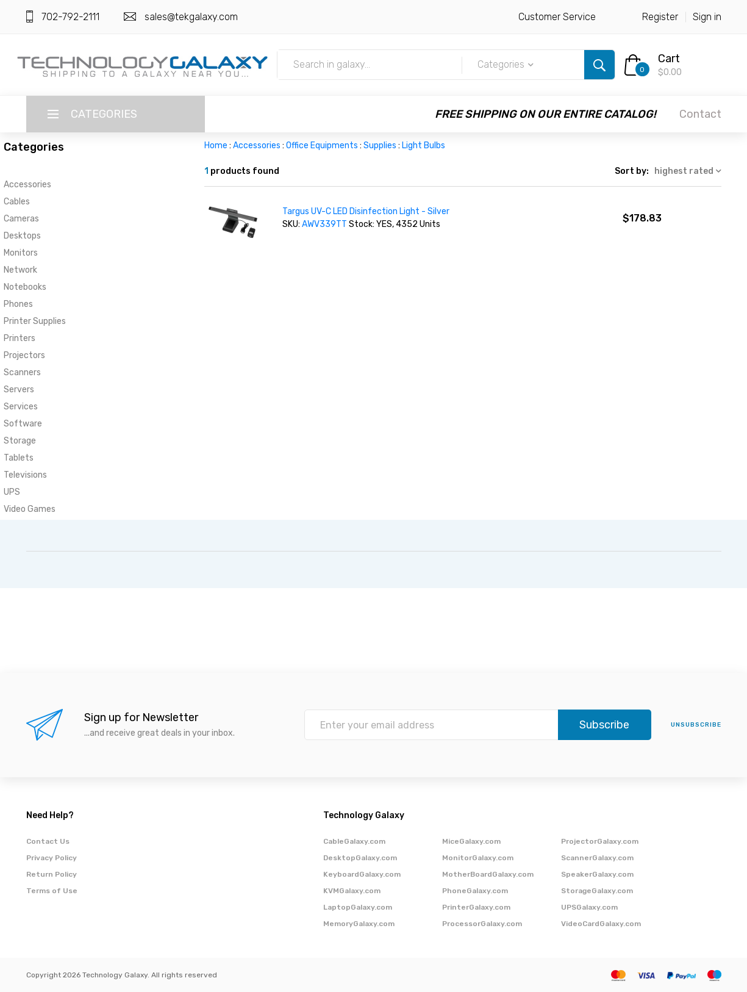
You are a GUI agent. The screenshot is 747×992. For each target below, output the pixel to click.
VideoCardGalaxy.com (601, 923)
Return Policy (51, 874)
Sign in (707, 17)
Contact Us (48, 841)
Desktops (22, 236)
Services (21, 406)
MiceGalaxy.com (471, 841)
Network (20, 270)
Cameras (21, 219)
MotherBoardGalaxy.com (488, 874)
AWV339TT (325, 224)
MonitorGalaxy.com (477, 858)
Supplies (379, 145)
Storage (20, 441)
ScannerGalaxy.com (597, 858)
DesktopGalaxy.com (360, 858)
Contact (700, 114)
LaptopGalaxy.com (357, 907)
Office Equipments (322, 145)
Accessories (27, 184)
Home (215, 145)
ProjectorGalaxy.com (599, 841)
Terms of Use (51, 890)
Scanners (22, 372)
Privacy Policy (51, 858)
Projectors (24, 355)
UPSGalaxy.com (589, 907)
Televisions (25, 475)
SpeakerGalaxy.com (597, 874)
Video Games (29, 509)
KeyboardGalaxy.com (362, 874)
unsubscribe (696, 724)
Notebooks (25, 287)
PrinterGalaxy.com (476, 907)
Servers (19, 389)
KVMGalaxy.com (352, 890)
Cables (17, 201)
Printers (19, 338)
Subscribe (604, 724)
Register (660, 17)
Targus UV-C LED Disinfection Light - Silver (365, 211)
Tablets (19, 458)
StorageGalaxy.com (597, 890)
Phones (18, 304)
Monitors (21, 253)
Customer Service (557, 17)
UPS (12, 492)
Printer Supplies (35, 321)
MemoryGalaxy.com (359, 923)
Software (23, 424)
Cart (669, 58)
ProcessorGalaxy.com (482, 923)
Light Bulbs (423, 145)
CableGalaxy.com (354, 841)
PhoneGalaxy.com (475, 890)
